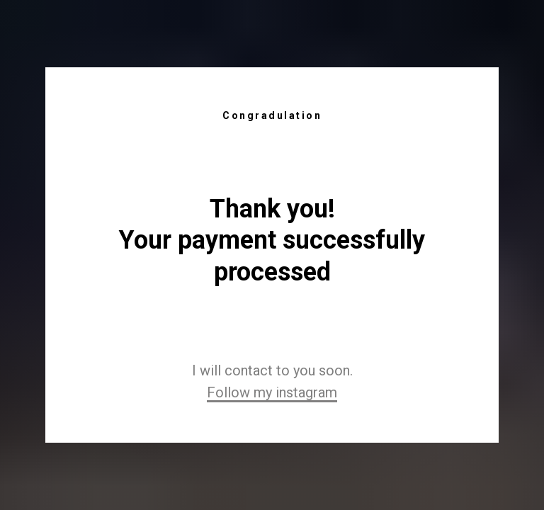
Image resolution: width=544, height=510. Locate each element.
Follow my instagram (272, 392)
